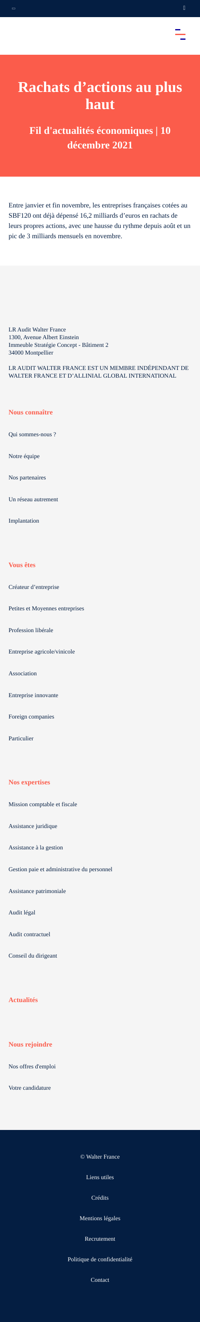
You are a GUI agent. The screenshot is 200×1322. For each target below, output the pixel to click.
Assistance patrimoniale (37, 891)
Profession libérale (31, 630)
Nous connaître (31, 412)
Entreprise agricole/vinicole (42, 652)
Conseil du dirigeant (33, 956)
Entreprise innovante (33, 695)
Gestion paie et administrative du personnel (60, 870)
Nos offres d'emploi (32, 1067)
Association (23, 674)
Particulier (21, 739)
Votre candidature (30, 1088)
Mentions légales (99, 1219)
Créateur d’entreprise (34, 587)
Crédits (100, 1198)
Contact (100, 1280)
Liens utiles (100, 1177)
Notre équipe (24, 456)
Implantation (24, 521)
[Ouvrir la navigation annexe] (14, 8)
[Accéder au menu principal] (180, 34)
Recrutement (100, 1239)
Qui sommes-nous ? (32, 435)
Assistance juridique (33, 826)
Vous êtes (22, 565)
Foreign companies (31, 717)
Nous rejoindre (30, 1044)
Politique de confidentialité (100, 1260)
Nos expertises (29, 782)
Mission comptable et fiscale (43, 804)
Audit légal (22, 913)
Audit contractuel (29, 935)
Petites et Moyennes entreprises (46, 609)
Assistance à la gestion (36, 848)
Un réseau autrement (33, 500)
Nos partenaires (27, 478)
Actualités (23, 1000)
